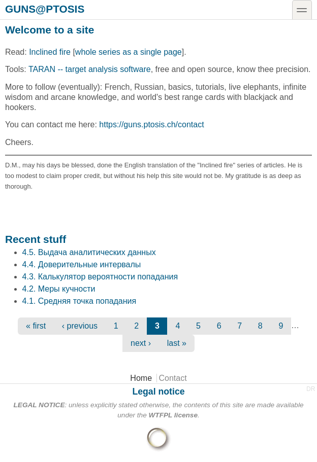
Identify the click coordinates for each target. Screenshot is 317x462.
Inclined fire (50, 52)
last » (176, 343)
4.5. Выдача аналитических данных (89, 252)
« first (36, 326)
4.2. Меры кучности (59, 289)
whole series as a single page (128, 52)
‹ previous (80, 326)
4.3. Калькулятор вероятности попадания (100, 276)
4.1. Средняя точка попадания (79, 301)
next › (141, 343)
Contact (173, 378)
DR (310, 389)
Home (141, 378)
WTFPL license (173, 415)
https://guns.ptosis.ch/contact (151, 124)
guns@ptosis (44, 8)
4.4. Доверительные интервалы (81, 264)
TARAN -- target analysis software (89, 69)
